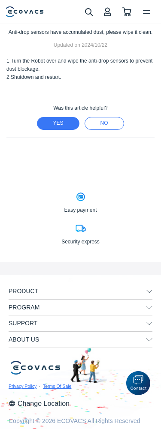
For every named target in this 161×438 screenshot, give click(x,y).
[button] (138, 383)
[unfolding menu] (149, 291)
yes (58, 123)
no (104, 123)
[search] (88, 11)
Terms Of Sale (57, 386)
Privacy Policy (22, 386)
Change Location (39, 403)
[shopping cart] (127, 11)
